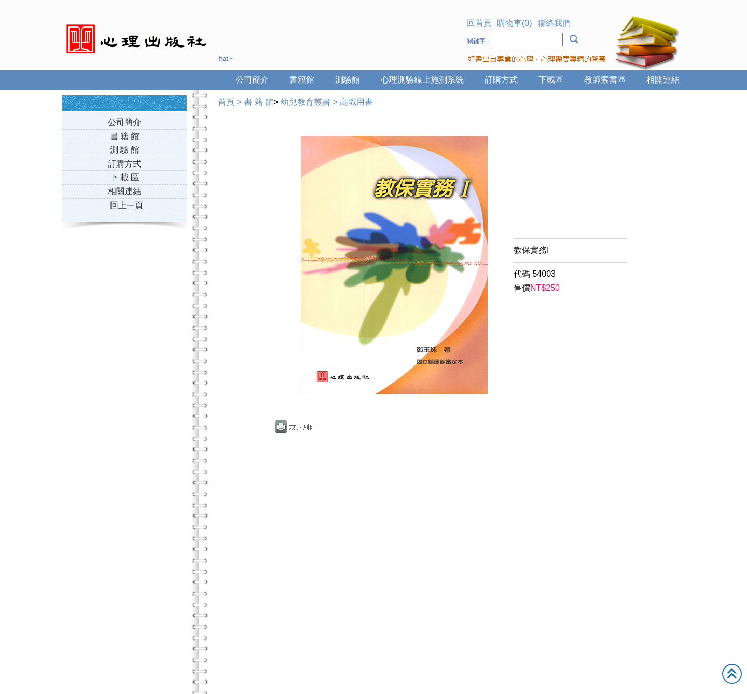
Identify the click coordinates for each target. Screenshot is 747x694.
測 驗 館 (125, 149)
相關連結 (663, 79)
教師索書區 (605, 79)
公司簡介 (252, 79)
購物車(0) (514, 23)
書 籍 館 (125, 136)
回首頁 (479, 23)
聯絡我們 (554, 23)
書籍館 (301, 79)
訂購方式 (501, 79)
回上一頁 (126, 205)
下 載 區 (125, 177)
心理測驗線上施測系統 (422, 79)
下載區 (550, 79)
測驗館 (347, 79)
